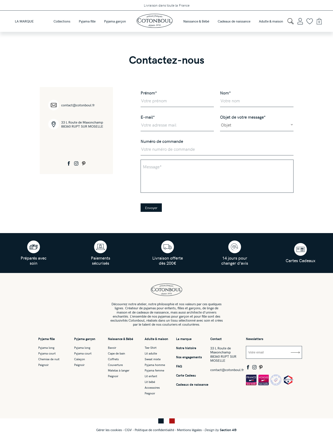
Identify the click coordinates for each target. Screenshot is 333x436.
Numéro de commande (162, 141)
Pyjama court (47, 353)
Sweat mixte (153, 359)
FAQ (179, 366)
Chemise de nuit (48, 359)
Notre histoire (186, 348)
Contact (216, 339)
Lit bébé (150, 382)
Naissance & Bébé (120, 339)
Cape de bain (116, 353)
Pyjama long (46, 348)
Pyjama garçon (84, 339)
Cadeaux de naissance (192, 385)
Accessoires (152, 388)
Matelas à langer (118, 370)
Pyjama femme (154, 370)
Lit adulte (151, 353)
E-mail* (148, 117)
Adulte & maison (156, 339)
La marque (184, 339)
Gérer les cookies (109, 429)
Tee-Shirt (151, 348)
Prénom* (149, 93)
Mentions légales (189, 429)
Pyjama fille (46, 339)
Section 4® (228, 429)
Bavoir (112, 348)
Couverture (115, 365)
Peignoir (43, 365)
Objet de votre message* (243, 117)
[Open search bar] (290, 21)
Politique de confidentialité (154, 429)
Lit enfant (151, 376)
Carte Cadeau (186, 375)
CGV (128, 429)
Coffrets (113, 359)
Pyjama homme (155, 365)
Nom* (225, 93)
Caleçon (79, 359)
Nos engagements (189, 357)
